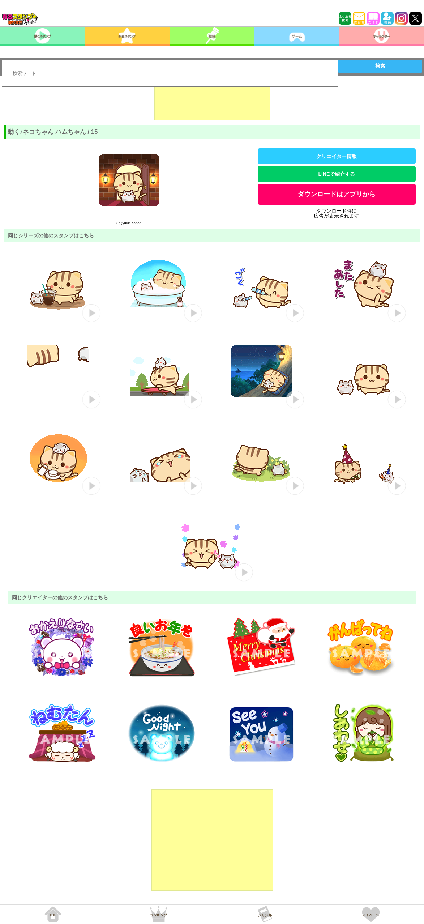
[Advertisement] (212, 102)
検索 (380, 66)
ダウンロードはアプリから (336, 194)
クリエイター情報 (336, 156)
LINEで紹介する (336, 174)
